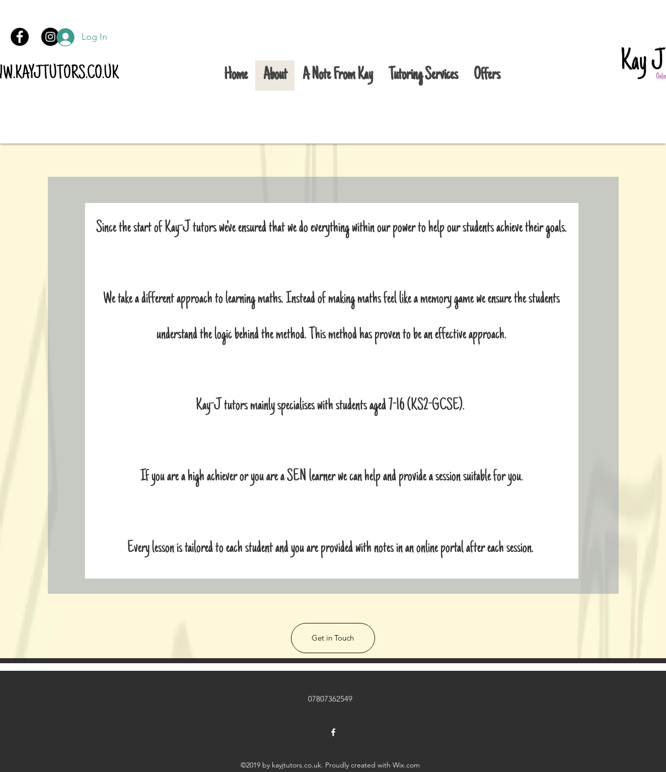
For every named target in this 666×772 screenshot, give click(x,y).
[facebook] (333, 732)
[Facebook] (20, 37)
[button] (333, 638)
